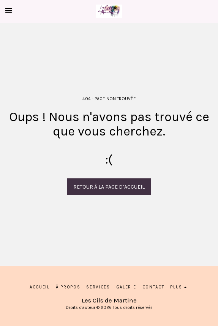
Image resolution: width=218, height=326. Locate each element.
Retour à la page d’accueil (109, 187)
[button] (8, 11)
